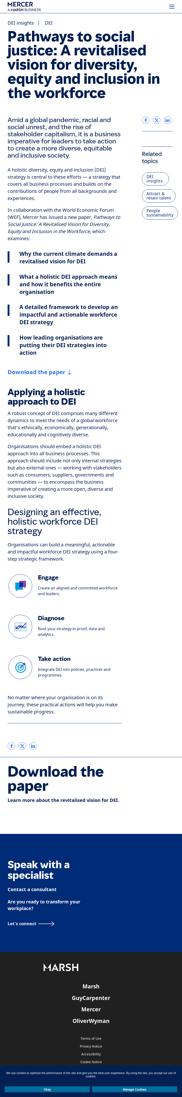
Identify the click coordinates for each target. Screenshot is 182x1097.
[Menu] (172, 6)
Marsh (91, 986)
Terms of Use (91, 1038)
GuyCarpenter (91, 998)
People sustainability (159, 213)
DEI (49, 23)
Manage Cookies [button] (134, 1089)
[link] (11, 746)
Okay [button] (47, 1089)
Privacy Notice (91, 1046)
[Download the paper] (39, 372)
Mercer (91, 1009)
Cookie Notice (91, 1062)
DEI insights (21, 23)
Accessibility (91, 1054)
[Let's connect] (31, 923)
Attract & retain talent (158, 196)
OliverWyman (91, 1021)
